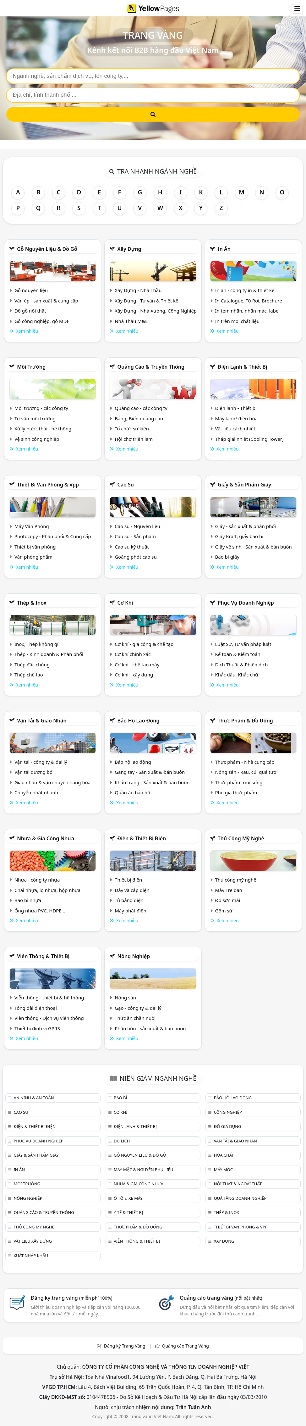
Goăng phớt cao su (136, 557)
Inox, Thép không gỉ (36, 644)
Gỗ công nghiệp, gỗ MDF (41, 321)
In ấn (224, 248)
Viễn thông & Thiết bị (43, 956)
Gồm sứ (223, 910)
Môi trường (31, 366)
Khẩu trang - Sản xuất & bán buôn (152, 782)
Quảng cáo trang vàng (221, 1297)
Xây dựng (129, 248)
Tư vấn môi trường (35, 418)
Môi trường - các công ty (41, 408)
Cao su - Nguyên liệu (137, 526)
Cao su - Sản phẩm (135, 536)
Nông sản (125, 997)
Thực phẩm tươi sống (239, 782)
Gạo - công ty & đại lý (138, 1008)
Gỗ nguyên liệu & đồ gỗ (47, 248)
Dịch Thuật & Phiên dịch (241, 664)
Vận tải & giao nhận (41, 720)
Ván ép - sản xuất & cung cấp (46, 300)
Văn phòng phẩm (33, 557)
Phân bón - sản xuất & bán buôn (150, 1028)
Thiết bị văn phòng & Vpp (48, 484)
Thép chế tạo (28, 674)
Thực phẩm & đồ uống (245, 720)
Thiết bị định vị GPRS (37, 1028)
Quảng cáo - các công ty (141, 408)
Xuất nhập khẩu (31, 1255)
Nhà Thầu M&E (131, 321)
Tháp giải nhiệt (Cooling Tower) (249, 439)
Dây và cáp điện (132, 890)
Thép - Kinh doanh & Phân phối (48, 654)
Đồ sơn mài (227, 900)
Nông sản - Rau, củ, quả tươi (246, 772)
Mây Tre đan (228, 890)
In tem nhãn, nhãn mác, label (247, 311)
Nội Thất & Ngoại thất (238, 1184)
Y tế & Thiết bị (128, 1212)
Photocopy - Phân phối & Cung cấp (52, 536)
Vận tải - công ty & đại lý (40, 762)
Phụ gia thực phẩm (236, 792)
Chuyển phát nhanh (36, 792)
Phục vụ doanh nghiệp (246, 602)
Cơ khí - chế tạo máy (137, 664)
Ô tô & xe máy (128, 1198)
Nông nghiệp (133, 956)
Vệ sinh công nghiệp (36, 439)
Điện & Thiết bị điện (141, 838)
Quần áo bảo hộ (132, 792)
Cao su (125, 484)
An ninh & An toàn (34, 1098)
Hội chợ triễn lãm (134, 439)
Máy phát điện (130, 910)
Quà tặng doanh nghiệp (240, 1198)
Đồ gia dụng (227, 1126)
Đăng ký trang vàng (71, 1297)
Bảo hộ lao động (138, 720)
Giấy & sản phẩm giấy (244, 484)
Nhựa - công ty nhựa (37, 880)
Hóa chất (224, 1155)
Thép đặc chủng (32, 664)
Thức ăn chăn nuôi (135, 1018)
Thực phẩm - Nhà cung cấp (245, 762)
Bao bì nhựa (27, 900)
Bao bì (120, 1098)
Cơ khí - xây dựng (134, 674)
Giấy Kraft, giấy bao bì (239, 536)
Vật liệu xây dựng (33, 1241)
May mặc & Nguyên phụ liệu (143, 1169)
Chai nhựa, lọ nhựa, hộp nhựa (47, 890)
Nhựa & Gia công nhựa (45, 838)
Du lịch (122, 1141)
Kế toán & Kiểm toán (237, 654)
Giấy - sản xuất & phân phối (245, 526)
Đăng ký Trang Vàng (124, 1346)
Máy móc (223, 1169)
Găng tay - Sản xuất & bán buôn (150, 772)
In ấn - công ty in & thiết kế (245, 290)
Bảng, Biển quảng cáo (139, 418)
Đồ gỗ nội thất (30, 311)
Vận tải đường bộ (33, 772)
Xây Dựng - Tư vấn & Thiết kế (146, 300)
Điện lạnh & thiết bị (242, 366)
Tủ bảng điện (129, 900)
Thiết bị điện (128, 880)
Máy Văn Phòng (31, 526)
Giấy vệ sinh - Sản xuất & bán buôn (253, 546)
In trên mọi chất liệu (237, 321)
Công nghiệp (228, 1112)
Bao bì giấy (227, 557)
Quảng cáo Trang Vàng (185, 1346)
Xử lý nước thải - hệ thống (42, 428)
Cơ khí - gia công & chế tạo (144, 644)
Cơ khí (125, 602)
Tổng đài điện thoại (35, 1008)
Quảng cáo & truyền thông (150, 366)
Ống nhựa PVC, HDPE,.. (39, 910)
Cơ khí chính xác (132, 654)
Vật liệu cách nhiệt (235, 428)
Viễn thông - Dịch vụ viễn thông (49, 1018)
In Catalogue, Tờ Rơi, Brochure (248, 300)
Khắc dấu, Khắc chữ (237, 674)
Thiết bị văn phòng (35, 546)
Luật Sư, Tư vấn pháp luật (243, 644)
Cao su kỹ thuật (132, 546)
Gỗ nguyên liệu (31, 290)
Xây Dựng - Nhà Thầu (138, 290)
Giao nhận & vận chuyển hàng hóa (52, 782)
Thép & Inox (31, 602)
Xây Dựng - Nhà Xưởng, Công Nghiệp (156, 311)
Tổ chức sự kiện (132, 428)
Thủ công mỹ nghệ (241, 838)
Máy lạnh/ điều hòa (236, 418)
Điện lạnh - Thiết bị (236, 408)
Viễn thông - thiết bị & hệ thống (49, 997)
